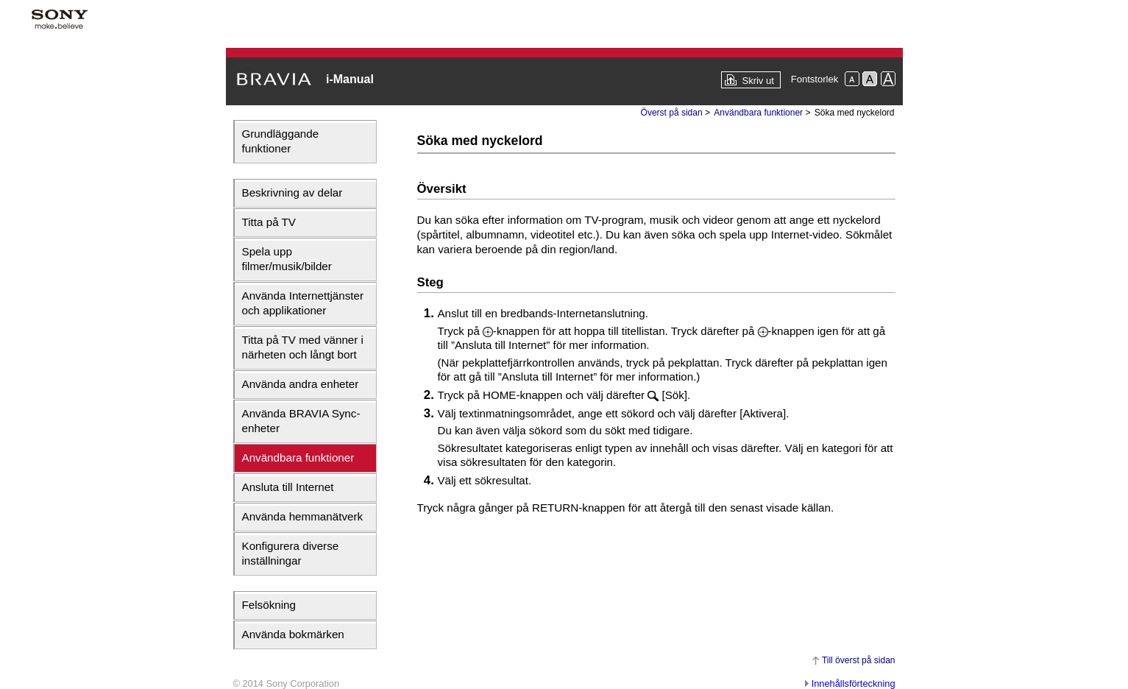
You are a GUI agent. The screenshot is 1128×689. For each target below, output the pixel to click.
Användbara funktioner (298, 457)
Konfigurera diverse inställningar (290, 553)
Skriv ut (757, 80)
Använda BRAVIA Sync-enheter (301, 420)
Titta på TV (269, 222)
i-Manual (350, 79)
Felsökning (269, 604)
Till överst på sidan (858, 660)
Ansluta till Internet (288, 487)
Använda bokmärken (293, 634)
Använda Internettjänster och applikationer (302, 303)
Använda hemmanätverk (302, 516)
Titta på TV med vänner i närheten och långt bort (302, 347)
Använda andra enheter (300, 384)
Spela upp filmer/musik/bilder (287, 258)
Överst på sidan (672, 112)
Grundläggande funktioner (280, 141)
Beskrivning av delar (292, 192)
